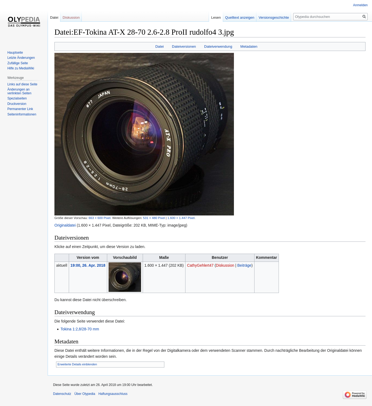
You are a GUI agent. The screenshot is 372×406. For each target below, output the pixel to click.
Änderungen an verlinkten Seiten (19, 91)
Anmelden (360, 5)
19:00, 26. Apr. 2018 (87, 265)
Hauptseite (15, 52)
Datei (159, 46)
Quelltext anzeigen (239, 17)
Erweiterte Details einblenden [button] (77, 364)
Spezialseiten (17, 98)
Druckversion (16, 104)
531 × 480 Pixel (154, 218)
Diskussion (225, 265)
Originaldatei (65, 225)
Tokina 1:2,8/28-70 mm (79, 329)
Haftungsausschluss (112, 394)
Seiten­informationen (21, 114)
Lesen (216, 17)
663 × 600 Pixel (99, 218)
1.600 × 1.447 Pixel (181, 218)
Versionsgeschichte (274, 17)
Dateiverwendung (218, 46)
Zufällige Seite (17, 63)
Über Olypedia (84, 394)
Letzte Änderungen (21, 58)
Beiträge (244, 265)
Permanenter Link (20, 109)
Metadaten (248, 46)
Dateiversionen (184, 46)
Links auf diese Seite (22, 84)
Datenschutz (62, 394)
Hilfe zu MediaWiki (20, 68)
